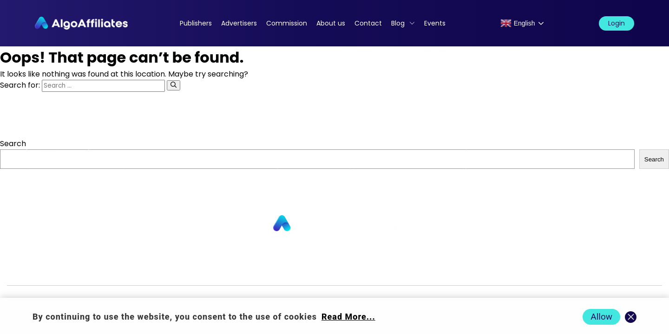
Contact (368, 23)
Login (616, 23)
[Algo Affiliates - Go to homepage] (81, 23)
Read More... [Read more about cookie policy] (348, 316)
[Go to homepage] (334, 223)
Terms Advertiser (556, 270)
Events (435, 23)
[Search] (173, 85)
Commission (286, 23)
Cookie (424, 270)
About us (330, 23)
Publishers (196, 23)
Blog (398, 23)
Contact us (215, 270)
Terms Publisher (481, 270)
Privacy (384, 270)
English (517, 23)
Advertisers (239, 23)
